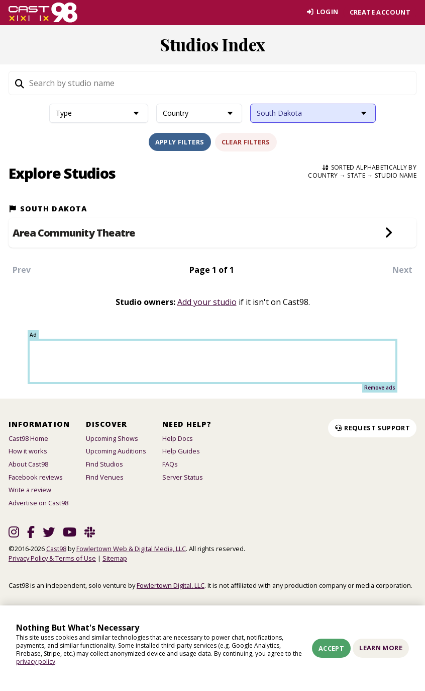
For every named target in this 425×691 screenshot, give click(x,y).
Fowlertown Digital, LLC (170, 585)
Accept (331, 648)
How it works (28, 450)
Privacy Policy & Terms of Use (52, 558)
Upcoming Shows (112, 438)
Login (321, 12)
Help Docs (177, 438)
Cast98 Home (28, 438)
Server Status (182, 477)
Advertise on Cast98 (38, 502)
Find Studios (104, 464)
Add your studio (207, 302)
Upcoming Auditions (116, 450)
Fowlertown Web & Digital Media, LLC (131, 548)
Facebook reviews (36, 477)
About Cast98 (28, 464)
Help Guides (181, 450)
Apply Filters (179, 141)
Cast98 (56, 548)
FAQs (170, 464)
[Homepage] (43, 12)
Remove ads (379, 387)
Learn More (380, 647)
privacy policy (35, 661)
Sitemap (114, 558)
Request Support (372, 427)
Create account (380, 12)
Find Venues (105, 477)
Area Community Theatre (74, 233)
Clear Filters (246, 141)
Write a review (30, 489)
